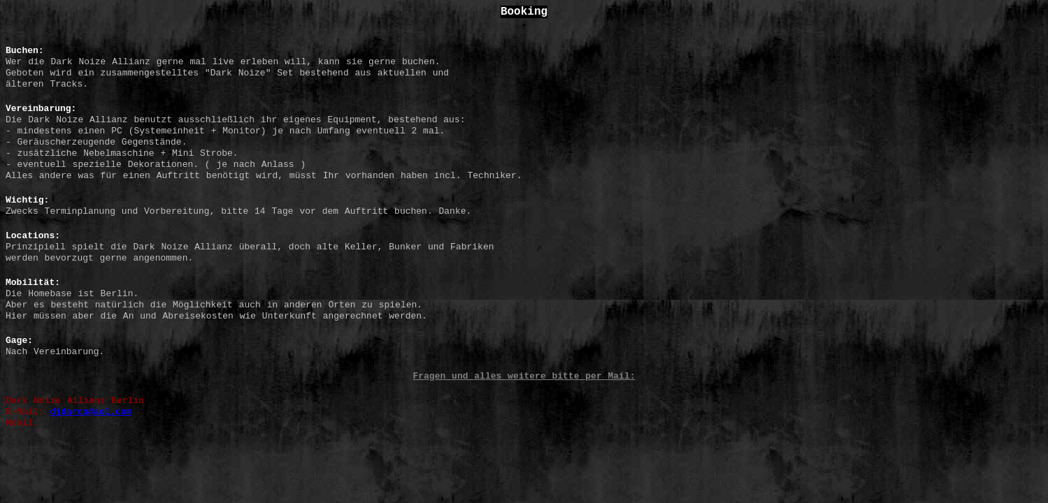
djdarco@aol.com (90, 412)
